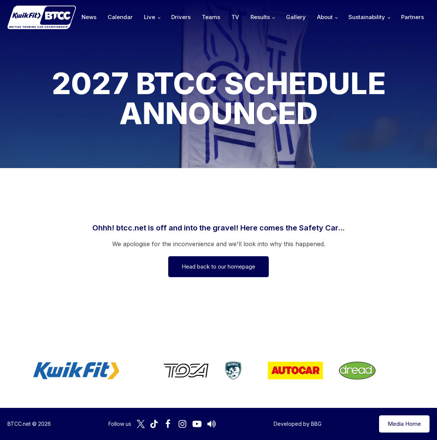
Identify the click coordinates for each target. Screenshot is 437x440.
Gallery (296, 17)
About (325, 17)
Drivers (181, 17)
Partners (412, 17)
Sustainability (366, 17)
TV (235, 17)
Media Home (404, 423)
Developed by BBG (297, 424)
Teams (211, 17)
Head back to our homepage (218, 266)
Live (149, 17)
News (88, 17)
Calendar (120, 17)
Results (260, 17)
